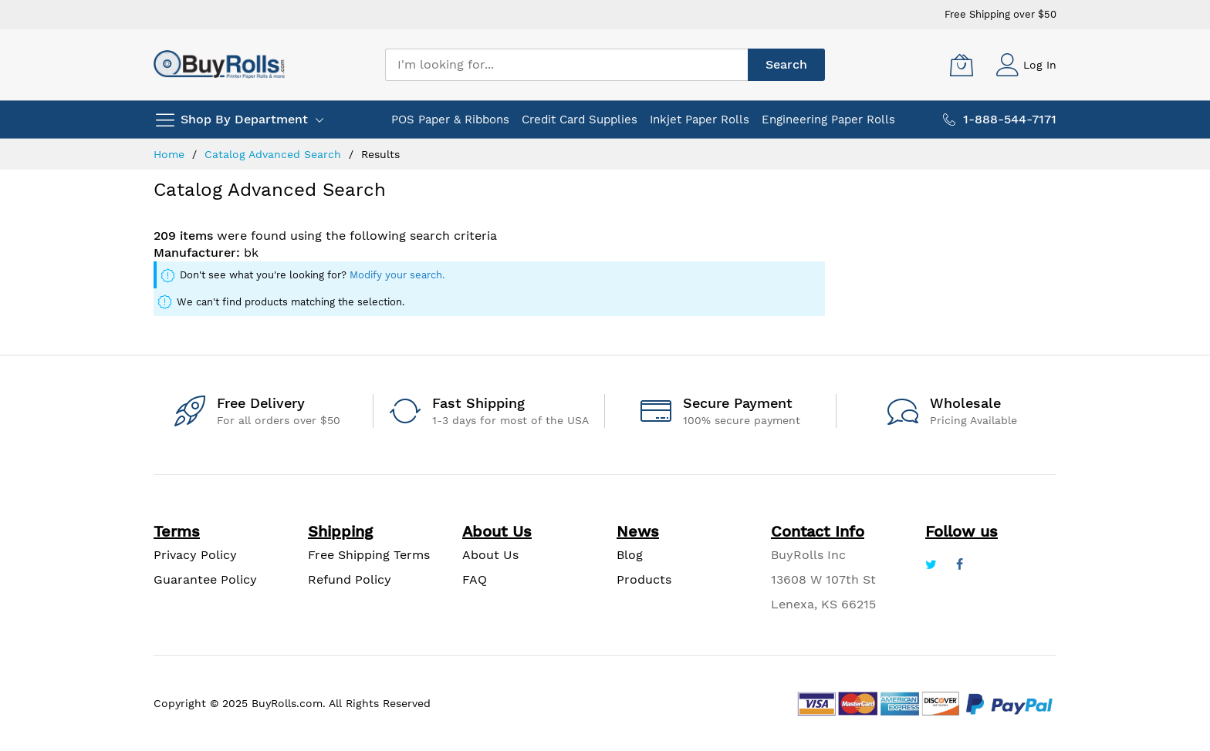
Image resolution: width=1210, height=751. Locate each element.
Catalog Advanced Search (274, 154)
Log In (1039, 65)
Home (171, 154)
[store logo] (219, 64)
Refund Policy (349, 579)
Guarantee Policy (205, 579)
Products (644, 579)
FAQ (474, 579)
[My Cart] (961, 65)
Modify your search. (397, 275)
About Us (490, 554)
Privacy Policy (195, 554)
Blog (630, 554)
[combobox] (566, 65)
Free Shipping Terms (369, 554)
